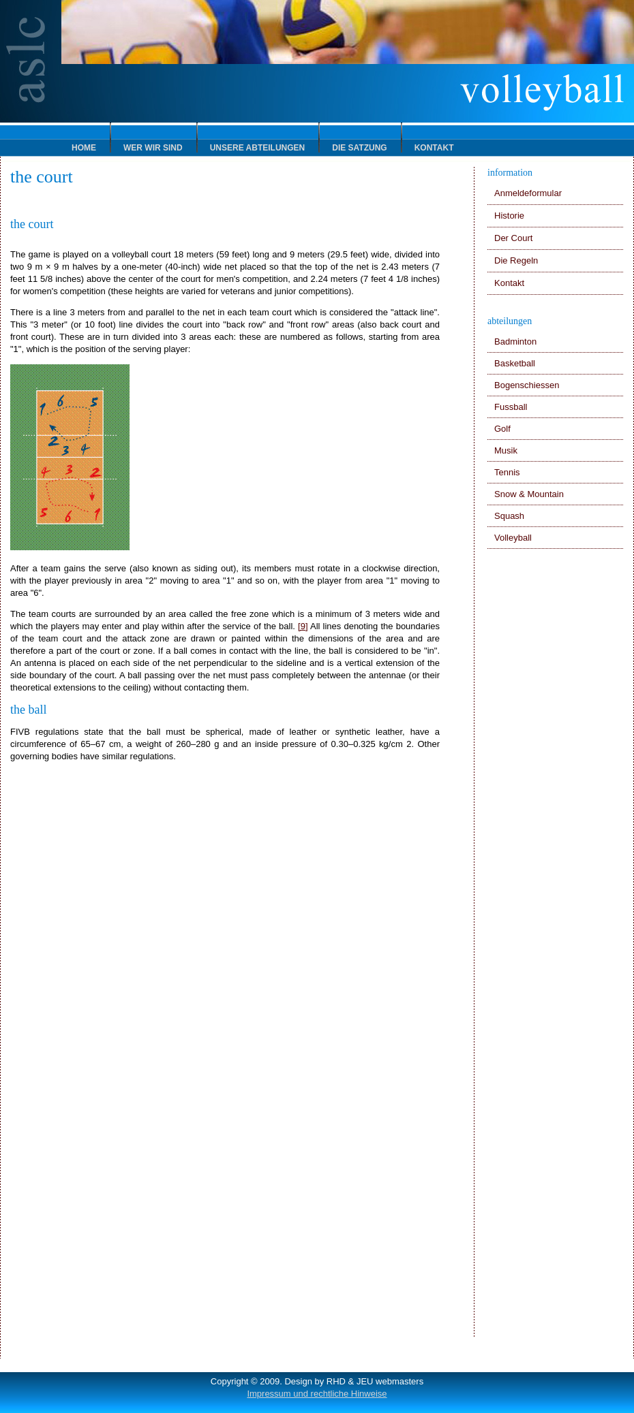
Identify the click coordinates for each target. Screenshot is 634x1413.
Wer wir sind (153, 148)
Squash (509, 516)
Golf (502, 429)
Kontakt (434, 148)
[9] (302, 626)
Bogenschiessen (526, 385)
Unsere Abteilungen (257, 148)
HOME (84, 148)
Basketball (514, 363)
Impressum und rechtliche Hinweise (317, 1393)
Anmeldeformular (528, 193)
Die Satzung (359, 148)
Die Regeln (516, 260)
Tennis (507, 472)
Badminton (515, 341)
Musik (505, 450)
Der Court (513, 238)
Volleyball (513, 538)
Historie (509, 215)
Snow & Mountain (529, 494)
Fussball (510, 407)
